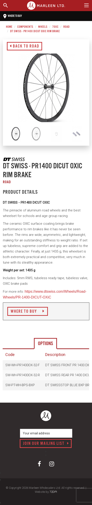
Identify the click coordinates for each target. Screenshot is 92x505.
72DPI (53, 491)
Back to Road (24, 46)
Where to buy (12, 16)
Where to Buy (28, 311)
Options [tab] (45, 343)
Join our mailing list (46, 443)
